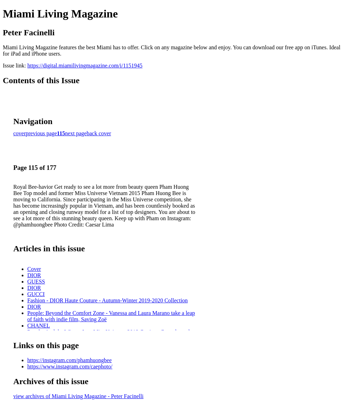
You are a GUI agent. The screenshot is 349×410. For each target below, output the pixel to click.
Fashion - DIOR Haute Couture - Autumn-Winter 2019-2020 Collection (107, 300)
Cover (34, 269)
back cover (99, 133)
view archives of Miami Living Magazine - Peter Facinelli (78, 396)
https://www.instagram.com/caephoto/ (69, 366)
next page (76, 133)
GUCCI (36, 294)
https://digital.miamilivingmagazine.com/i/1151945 (84, 66)
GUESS (36, 282)
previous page (41, 133)
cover (19, 133)
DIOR (34, 275)
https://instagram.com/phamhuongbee (69, 360)
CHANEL (38, 326)
